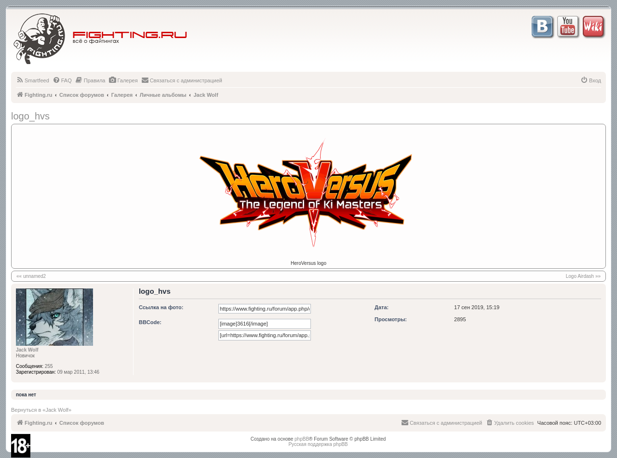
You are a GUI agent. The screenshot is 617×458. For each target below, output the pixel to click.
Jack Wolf (27, 350)
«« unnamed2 (31, 276)
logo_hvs (30, 116)
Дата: (382, 307)
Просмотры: (391, 319)
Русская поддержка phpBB (318, 444)
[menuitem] (32, 80)
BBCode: (150, 322)
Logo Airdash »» (583, 276)
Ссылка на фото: (161, 307)
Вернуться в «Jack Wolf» (41, 410)
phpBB (302, 439)
